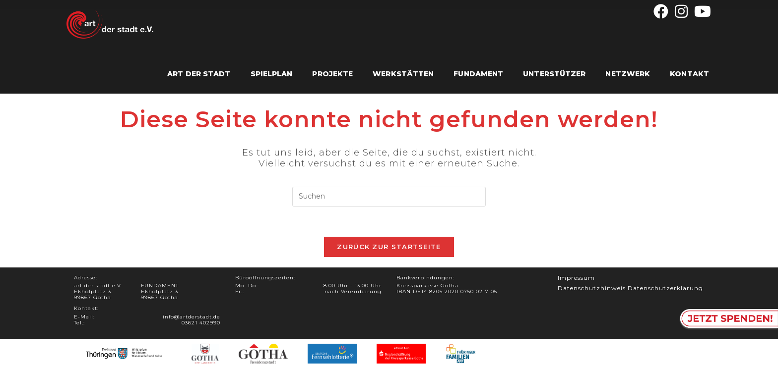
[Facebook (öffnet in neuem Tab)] (661, 11)
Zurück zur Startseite (389, 247)
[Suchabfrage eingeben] (389, 197)
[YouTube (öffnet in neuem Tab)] (701, 11)
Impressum (576, 277)
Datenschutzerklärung (665, 288)
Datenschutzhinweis (592, 288)
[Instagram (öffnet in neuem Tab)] (681, 11)
